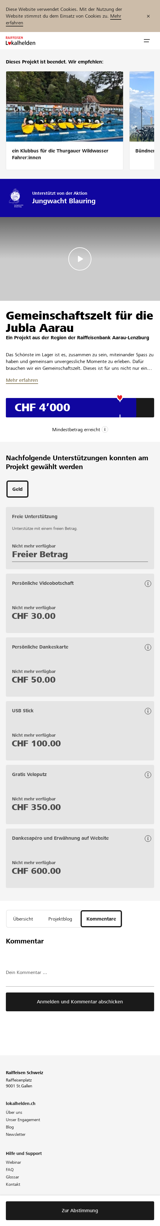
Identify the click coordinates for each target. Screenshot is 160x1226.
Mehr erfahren (22, 380)
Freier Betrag (40, 554)
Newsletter (15, 1134)
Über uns (14, 1112)
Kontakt (13, 1184)
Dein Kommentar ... (26, 972)
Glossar (12, 1177)
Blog (10, 1127)
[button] (146, 40)
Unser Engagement (23, 1119)
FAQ (10, 1169)
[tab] (17, 489)
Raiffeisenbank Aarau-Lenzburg (113, 337)
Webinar (13, 1162)
